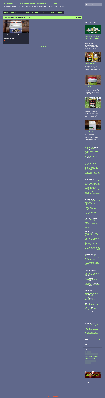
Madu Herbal (60, 12)
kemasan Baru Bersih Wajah (91, 266)
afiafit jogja (92, 358)
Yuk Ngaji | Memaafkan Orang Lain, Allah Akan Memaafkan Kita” (92, 293)
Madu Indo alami (89, 226)
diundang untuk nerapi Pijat (91, 332)
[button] (27, 41)
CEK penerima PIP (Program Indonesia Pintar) (91, 204)
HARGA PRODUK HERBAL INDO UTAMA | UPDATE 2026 (92, 325)
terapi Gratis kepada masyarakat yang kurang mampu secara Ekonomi (92, 212)
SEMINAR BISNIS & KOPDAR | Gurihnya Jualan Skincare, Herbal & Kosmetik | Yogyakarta (93, 263)
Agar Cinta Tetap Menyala (91, 360)
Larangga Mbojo (88, 86)
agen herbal (88, 363)
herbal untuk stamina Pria (91, 219)
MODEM (87, 227)
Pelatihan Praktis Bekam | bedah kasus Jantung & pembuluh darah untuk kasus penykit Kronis (93, 174)
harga (52, 12)
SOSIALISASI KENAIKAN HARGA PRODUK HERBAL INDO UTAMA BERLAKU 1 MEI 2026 (92, 38)
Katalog (27, 12)
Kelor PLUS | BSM (89, 131)
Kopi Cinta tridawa (89, 109)
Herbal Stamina (44, 12)
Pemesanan (13, 12)
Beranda (6, 12)
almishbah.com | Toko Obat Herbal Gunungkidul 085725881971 (30, 4)
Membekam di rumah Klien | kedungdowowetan (91, 334)
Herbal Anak (35, 12)
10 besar (89, 351)
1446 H (90, 356)
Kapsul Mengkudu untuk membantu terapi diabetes (91, 209)
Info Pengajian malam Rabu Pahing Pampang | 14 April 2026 (91, 306)
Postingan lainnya (42, 46)
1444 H (87, 356)
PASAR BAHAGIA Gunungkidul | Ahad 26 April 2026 (92, 181)
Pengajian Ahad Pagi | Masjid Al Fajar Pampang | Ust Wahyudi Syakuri (92, 191)
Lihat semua (78, 17)
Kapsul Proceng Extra (90, 259)
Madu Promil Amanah (90, 148)
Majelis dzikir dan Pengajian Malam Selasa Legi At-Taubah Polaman (92, 310)
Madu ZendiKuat (89, 147)
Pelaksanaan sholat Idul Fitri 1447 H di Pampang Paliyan (92, 188)
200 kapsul (95, 356)
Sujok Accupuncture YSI (90, 171)
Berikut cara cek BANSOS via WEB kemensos (91, 206)
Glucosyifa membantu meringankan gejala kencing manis (92, 257)
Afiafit (87, 358)
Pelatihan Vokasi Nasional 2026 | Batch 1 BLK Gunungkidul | (92, 166)
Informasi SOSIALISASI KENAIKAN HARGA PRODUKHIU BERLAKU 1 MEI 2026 (92, 301)
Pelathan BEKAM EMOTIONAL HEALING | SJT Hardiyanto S (92, 169)
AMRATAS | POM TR (89, 261)
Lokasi (20, 12)
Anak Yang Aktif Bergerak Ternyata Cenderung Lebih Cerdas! (91, 234)
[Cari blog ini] (95, 4)
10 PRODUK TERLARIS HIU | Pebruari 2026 (91, 244)
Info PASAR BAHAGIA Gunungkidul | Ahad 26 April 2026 (91, 297)
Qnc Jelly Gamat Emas (90, 63)
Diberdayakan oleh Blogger (52, 396)
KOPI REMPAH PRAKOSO (91, 156)
